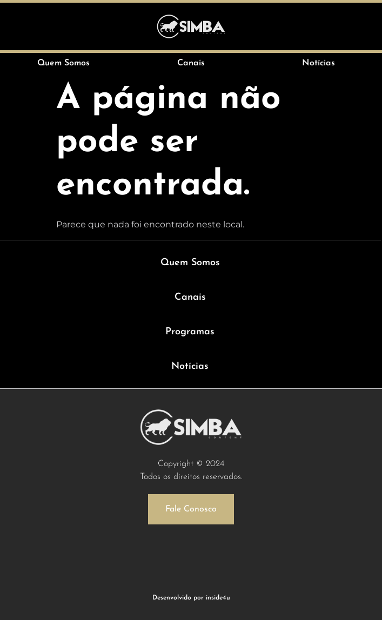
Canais (190, 297)
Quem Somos (190, 263)
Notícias (190, 366)
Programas (190, 332)
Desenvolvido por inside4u (191, 598)
